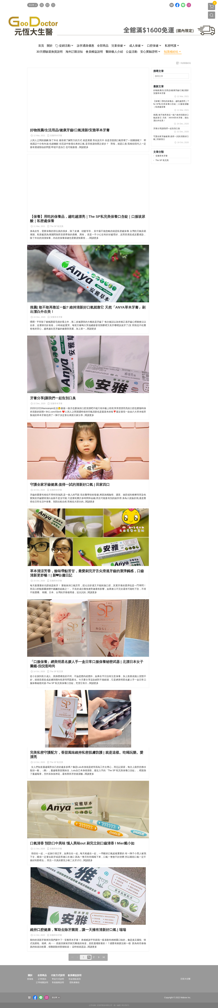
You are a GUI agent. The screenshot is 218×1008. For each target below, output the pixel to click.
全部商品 (42, 975)
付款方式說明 (58, 975)
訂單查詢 (42, 979)
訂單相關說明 (42, 982)
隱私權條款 (75, 982)
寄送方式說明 (58, 979)
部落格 (30, 979)
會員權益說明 (74, 975)
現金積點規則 (75, 979)
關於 (30, 975)
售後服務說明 (58, 982)
